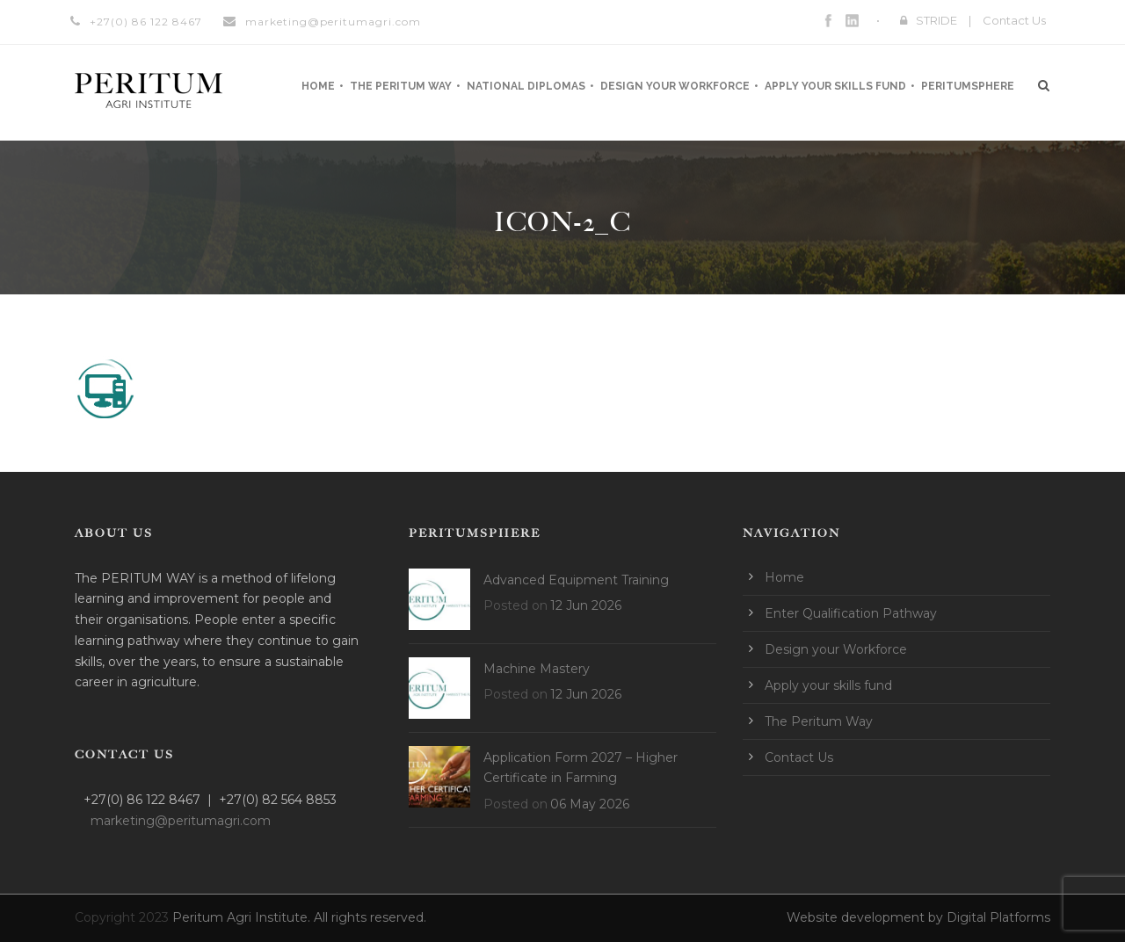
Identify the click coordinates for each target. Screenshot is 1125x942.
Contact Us (1014, 20)
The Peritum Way (401, 86)
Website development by (867, 917)
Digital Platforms (998, 917)
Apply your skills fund (835, 86)
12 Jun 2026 (585, 605)
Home (318, 86)
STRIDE (936, 20)
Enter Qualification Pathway (851, 613)
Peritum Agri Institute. (243, 917)
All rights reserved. (370, 917)
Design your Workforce (675, 86)
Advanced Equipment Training (576, 580)
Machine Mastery (536, 669)
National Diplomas (526, 86)
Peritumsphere (967, 86)
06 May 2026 (589, 804)
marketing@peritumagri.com (333, 21)
